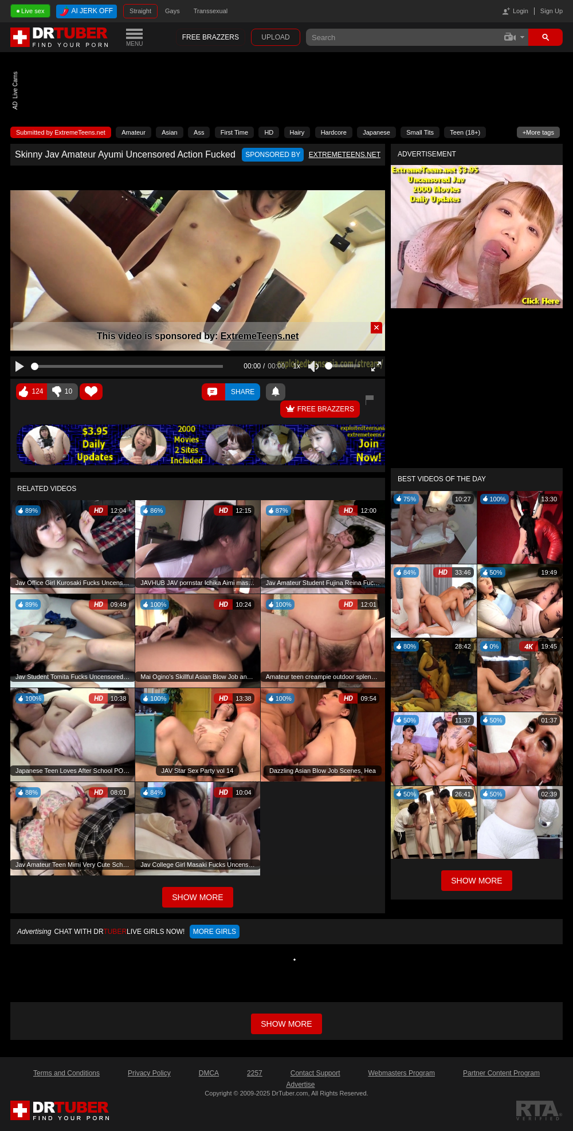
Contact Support (315, 1073)
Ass (199, 132)
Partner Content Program (501, 1073)
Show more (286, 1023)
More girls (214, 932)
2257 (254, 1073)
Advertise (300, 1085)
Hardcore (334, 132)
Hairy (297, 132)
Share (242, 392)
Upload (275, 37)
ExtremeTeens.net (260, 336)
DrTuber (59, 37)
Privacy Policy (149, 1073)
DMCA (209, 1073)
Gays (172, 10)
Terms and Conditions (66, 1073)
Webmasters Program (401, 1073)
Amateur (133, 132)
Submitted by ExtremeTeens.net (60, 132)
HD (268, 132)
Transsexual (211, 10)
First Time (234, 132)
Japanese (376, 132)
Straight (140, 10)
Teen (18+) (465, 132)
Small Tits (420, 132)
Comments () (213, 391)
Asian (170, 132)
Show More (476, 880)
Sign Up (551, 10)
